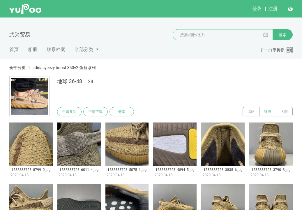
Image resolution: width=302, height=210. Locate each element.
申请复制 (69, 112)
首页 (14, 49)
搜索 (282, 34)
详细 (267, 112)
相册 (32, 49)
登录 (257, 8)
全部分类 (84, 49)
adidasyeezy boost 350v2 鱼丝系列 (64, 67)
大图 (284, 112)
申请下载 (96, 112)
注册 (273, 8)
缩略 (251, 112)
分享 (121, 112)
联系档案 (56, 49)
